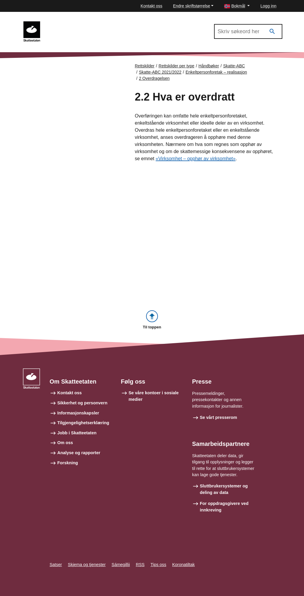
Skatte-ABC (234, 65)
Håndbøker (209, 65)
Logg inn (268, 6)
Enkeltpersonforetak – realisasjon (216, 72)
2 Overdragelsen (154, 78)
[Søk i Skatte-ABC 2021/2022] (248, 31)
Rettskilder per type (176, 65)
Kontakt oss (151, 6)
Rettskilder (144, 65)
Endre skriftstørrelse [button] (191, 6)
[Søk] (272, 31)
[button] (237, 6)
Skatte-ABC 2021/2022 (71, 24)
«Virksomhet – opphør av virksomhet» (195, 158)
